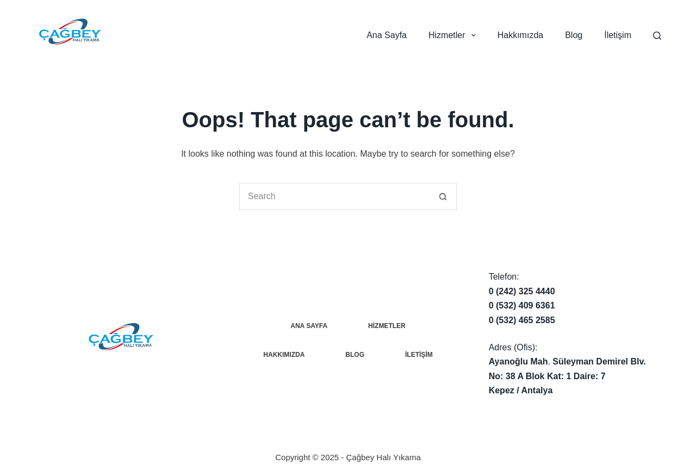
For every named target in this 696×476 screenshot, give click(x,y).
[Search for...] (334, 196)
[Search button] (443, 196)
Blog (573, 35)
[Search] (657, 36)
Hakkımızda (520, 35)
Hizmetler (454, 35)
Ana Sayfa (386, 35)
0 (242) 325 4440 (522, 291)
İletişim (617, 35)
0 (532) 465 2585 (522, 320)
